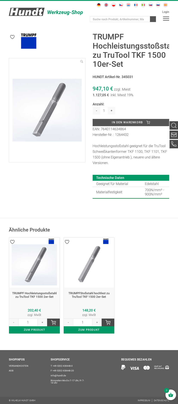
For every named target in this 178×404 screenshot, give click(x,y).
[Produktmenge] (104, 111)
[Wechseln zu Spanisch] (165, 5)
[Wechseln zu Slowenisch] (158, 5)
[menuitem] (166, 18)
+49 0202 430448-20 (62, 370)
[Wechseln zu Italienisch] (143, 5)
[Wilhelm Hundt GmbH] (46, 12)
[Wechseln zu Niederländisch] (128, 5)
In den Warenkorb (127, 122)
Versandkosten (18, 366)
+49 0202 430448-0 (62, 366)
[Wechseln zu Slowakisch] (150, 5)
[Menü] (166, 18)
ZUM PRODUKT (34, 334)
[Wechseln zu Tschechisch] (121, 5)
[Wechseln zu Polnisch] (113, 5)
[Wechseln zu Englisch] (106, 5)
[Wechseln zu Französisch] (136, 5)
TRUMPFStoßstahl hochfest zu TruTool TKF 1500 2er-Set (89, 295)
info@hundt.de (58, 375)
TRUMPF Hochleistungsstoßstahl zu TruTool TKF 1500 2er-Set (34, 297)
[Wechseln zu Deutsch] (98, 5)
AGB (11, 370)
